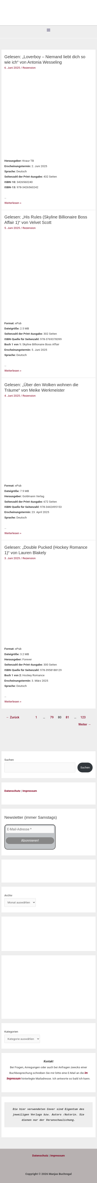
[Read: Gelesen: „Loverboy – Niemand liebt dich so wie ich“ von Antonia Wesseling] (30, 113)
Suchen (9, 759)
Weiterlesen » (12, 202)
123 (83, 717)
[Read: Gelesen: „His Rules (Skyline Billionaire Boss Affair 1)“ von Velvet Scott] (30, 274)
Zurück (12, 717)
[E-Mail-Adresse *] (30, 829)
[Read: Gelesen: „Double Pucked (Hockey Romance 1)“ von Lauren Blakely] (30, 602)
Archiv (8, 895)
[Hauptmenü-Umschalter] (48, 30)
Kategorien (11, 1031)
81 (67, 717)
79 (52, 717)
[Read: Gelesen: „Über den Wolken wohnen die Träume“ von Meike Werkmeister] (30, 439)
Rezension (29, 67)
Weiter (84, 724)
